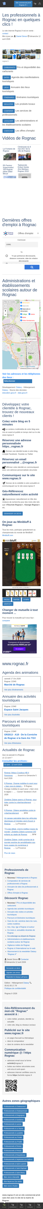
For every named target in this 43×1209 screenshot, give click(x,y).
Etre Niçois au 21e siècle (13, 1181)
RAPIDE (16, 599)
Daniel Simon (21, 36)
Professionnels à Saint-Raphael (15, 1168)
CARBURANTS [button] (9, 67)
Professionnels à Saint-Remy (14, 1173)
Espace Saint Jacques (16, 709)
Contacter (25, 959)
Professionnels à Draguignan (14, 1115)
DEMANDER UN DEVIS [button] (12, 513)
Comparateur (12, 1205)
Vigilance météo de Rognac (18, 945)
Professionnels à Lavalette (13, 1133)
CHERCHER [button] (8, 131)
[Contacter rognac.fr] (39, 3)
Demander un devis (13, 968)
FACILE (7, 599)
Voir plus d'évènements (13, 690)
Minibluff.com (7, 535)
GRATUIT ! (8, 604)
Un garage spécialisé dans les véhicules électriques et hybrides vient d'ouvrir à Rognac (20, 821)
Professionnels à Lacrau (12, 1124)
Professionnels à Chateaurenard (15, 1111)
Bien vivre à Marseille (11, 1177)
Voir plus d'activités (12, 715)
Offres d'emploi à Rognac (17, 893)
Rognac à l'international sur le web (21, 948)
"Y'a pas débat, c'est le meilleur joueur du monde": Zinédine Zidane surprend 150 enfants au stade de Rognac (21, 831)
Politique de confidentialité (15, 988)
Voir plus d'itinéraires (12, 743)
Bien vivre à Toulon (11, 1186)
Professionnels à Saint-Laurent (15, 1164)
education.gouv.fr (9, 393)
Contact (38, 1205)
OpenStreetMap (30, 366)
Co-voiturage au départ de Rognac (21, 936)
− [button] (5, 314)
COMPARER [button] (8, 111)
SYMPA (26, 599)
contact (5, 33)
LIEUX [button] (6, 87)
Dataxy (19, 387)
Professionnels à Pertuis (12, 1151)
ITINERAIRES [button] (9, 97)
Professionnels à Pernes (12, 1146)
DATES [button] (6, 77)
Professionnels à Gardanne (14, 1120)
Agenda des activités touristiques (20, 909)
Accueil (4, 1205)
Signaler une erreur (13, 972)
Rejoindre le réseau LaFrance (16, 977)
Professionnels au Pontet (13, 1137)
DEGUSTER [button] (8, 104)
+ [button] (5, 311)
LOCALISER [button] (8, 121)
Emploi (21, 1205)
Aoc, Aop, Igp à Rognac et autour (20, 927)
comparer (6, 621)
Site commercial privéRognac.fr (23, 4)
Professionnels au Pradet (13, 1142)
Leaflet (22, 366)
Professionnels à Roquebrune (14, 1155)
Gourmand (30, 1205)
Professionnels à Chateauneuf (15, 1106)
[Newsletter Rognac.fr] (35, 3)
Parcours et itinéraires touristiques (21, 918)
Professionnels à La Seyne (13, 1128)
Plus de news (9, 853)
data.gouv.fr (22, 393)
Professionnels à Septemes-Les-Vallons (18, 1159)
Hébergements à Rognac (27, 878)
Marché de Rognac (14, 684)
